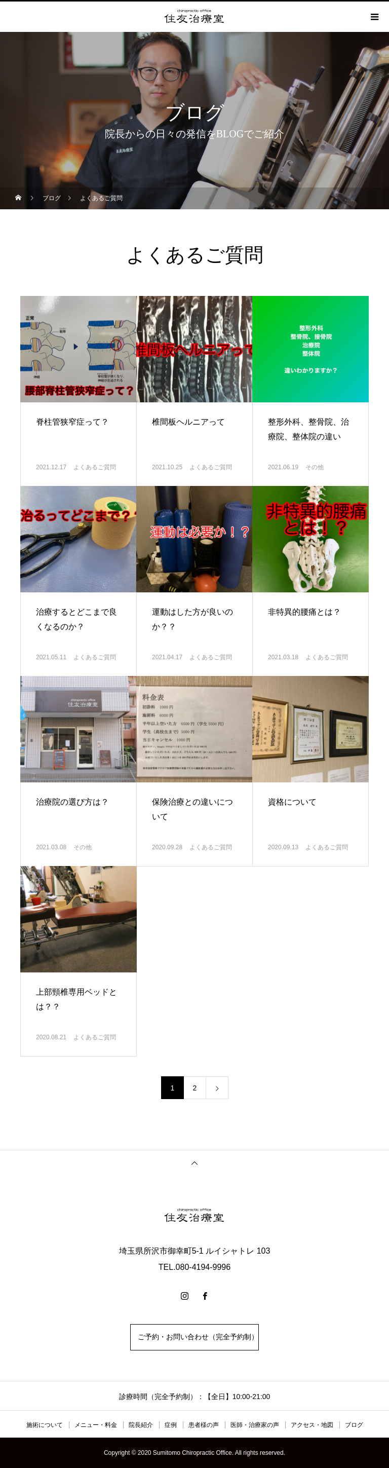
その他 (314, 467)
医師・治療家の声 (254, 1424)
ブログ (354, 1424)
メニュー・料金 (95, 1424)
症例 (171, 1424)
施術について (44, 1424)
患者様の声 (203, 1424)
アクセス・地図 (312, 1424)
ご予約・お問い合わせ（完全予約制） (194, 1337)
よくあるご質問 (94, 467)
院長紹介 (141, 1424)
